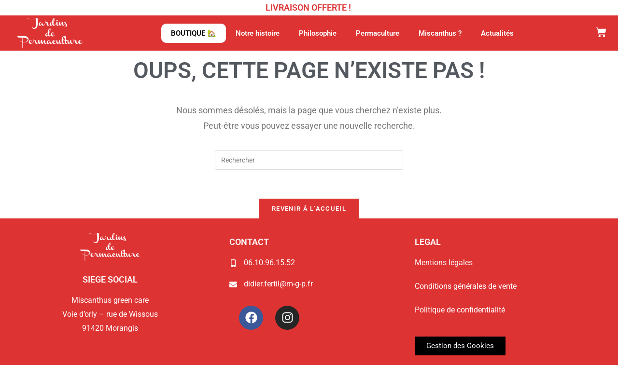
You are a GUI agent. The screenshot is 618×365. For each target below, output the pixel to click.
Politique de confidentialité (460, 309)
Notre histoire (258, 33)
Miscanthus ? (440, 33)
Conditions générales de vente (466, 286)
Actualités (497, 33)
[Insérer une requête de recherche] (309, 160)
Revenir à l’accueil (309, 208)
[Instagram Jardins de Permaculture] (287, 318)
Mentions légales (444, 262)
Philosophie (318, 33)
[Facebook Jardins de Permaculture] (251, 318)
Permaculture (377, 33)
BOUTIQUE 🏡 (193, 33)
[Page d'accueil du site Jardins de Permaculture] (50, 33)
